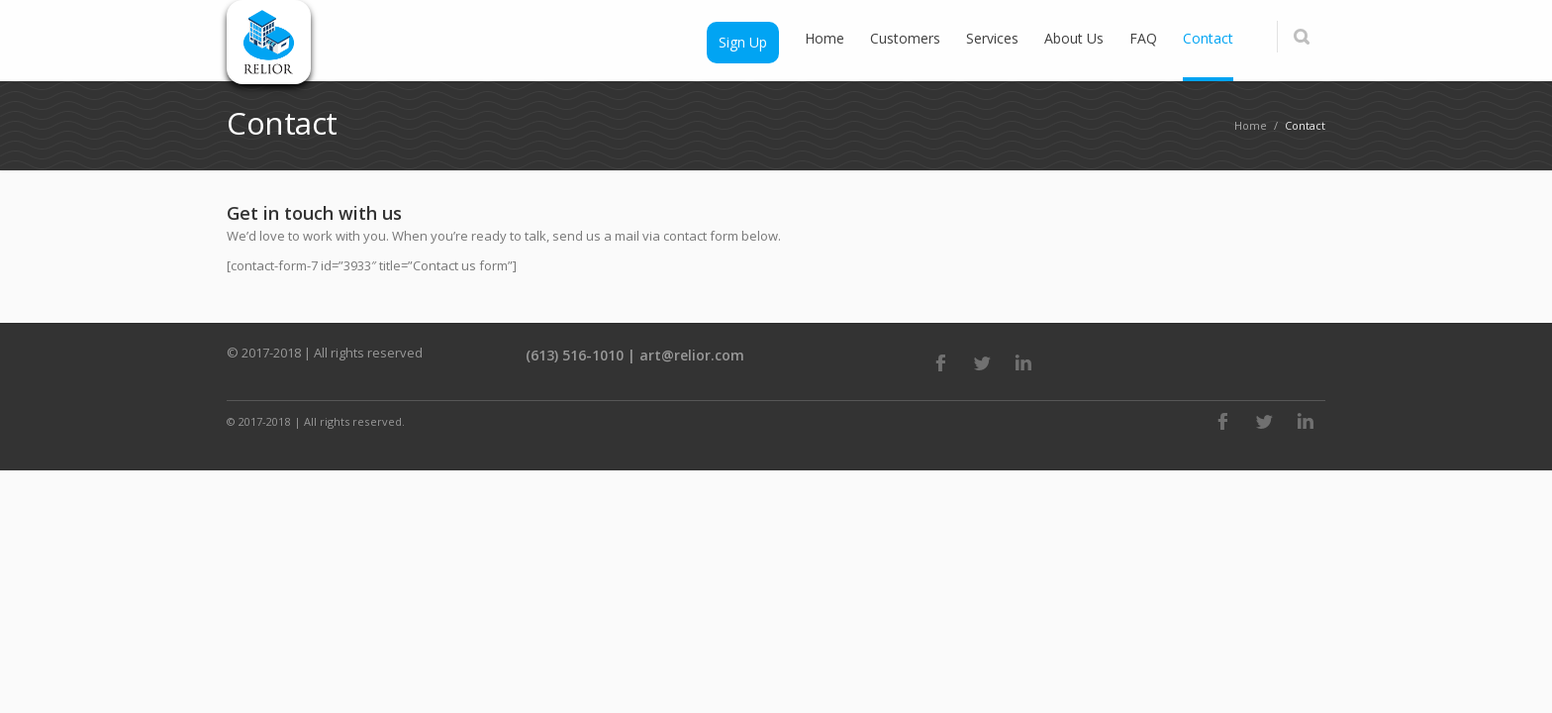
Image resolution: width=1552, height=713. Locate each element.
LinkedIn (1023, 362)
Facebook (940, 362)
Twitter (982, 362)
